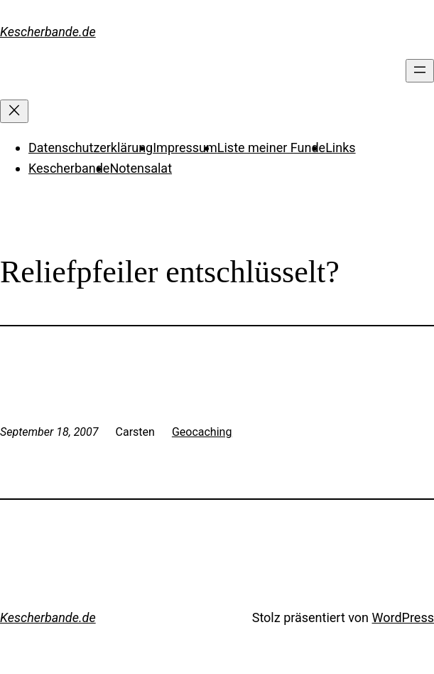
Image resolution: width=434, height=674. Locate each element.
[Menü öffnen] (420, 70)
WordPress (403, 617)
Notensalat (140, 168)
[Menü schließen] (14, 111)
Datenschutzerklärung (90, 147)
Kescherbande (68, 168)
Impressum (185, 147)
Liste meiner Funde (271, 147)
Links (340, 147)
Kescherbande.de (48, 31)
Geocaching (202, 432)
